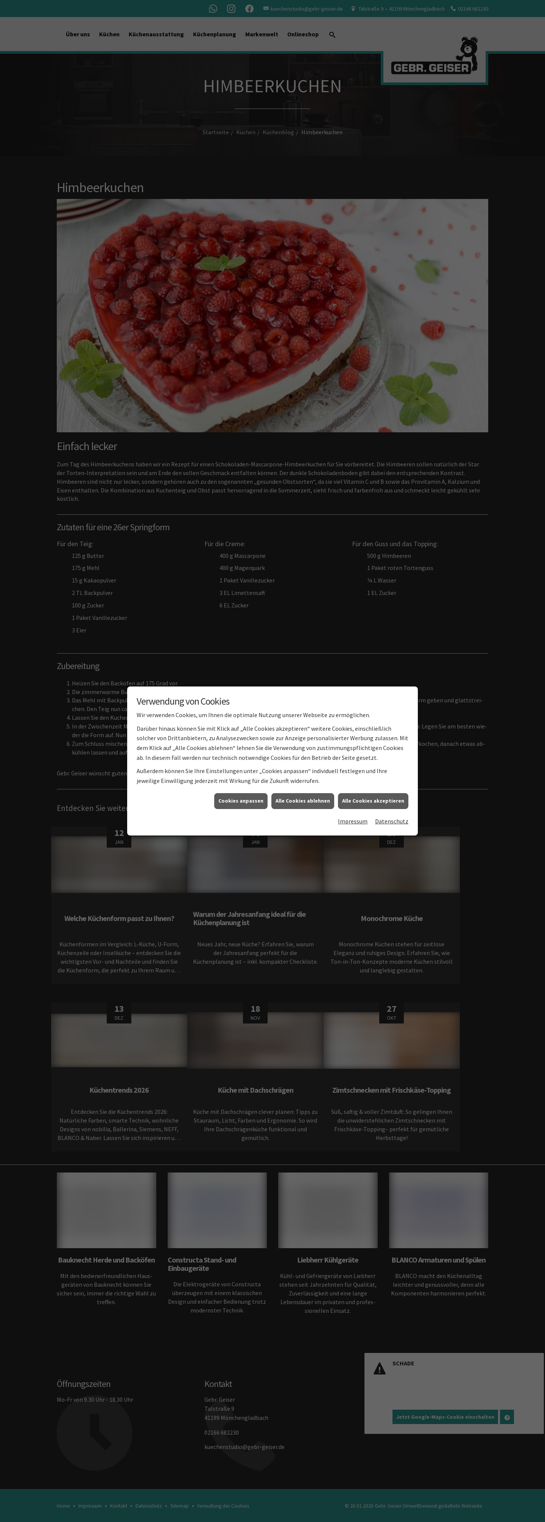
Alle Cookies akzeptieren (373, 766)
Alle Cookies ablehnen (303, 766)
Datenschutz (391, 786)
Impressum (352, 786)
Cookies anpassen (240, 766)
